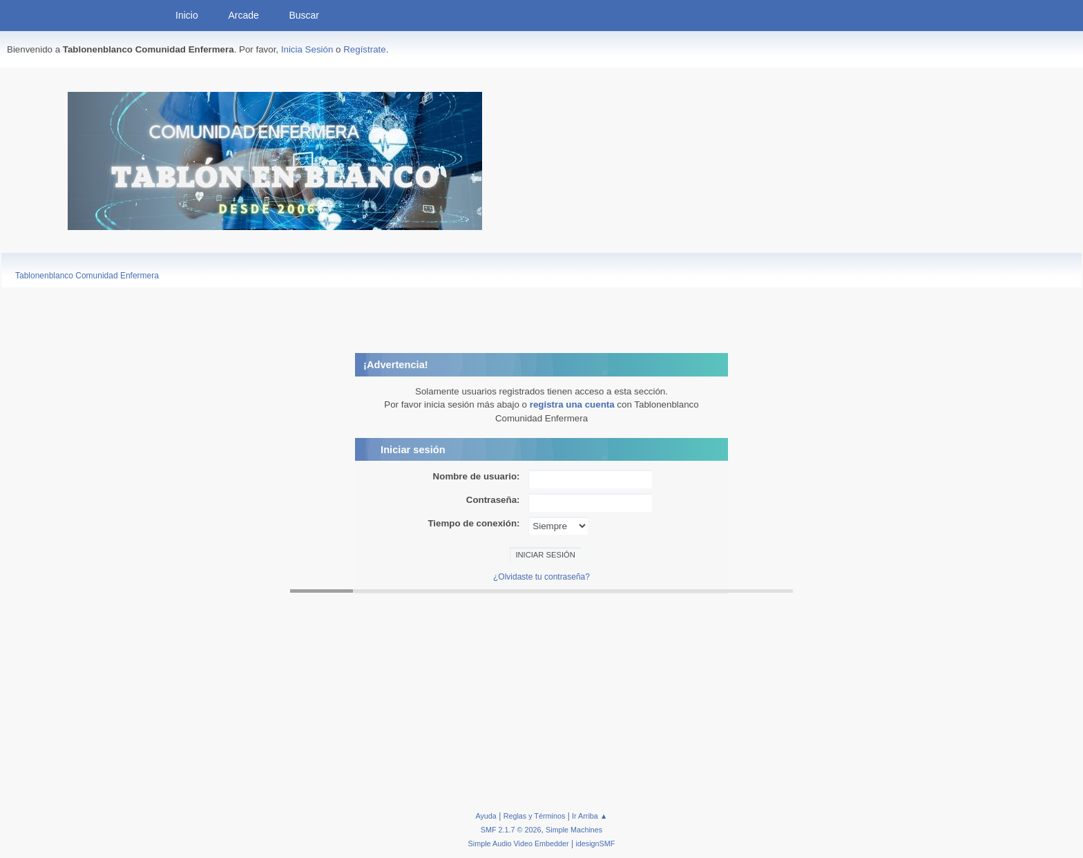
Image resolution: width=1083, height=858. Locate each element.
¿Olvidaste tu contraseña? (541, 577)
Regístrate (364, 49)
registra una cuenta (572, 404)
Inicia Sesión (307, 49)
